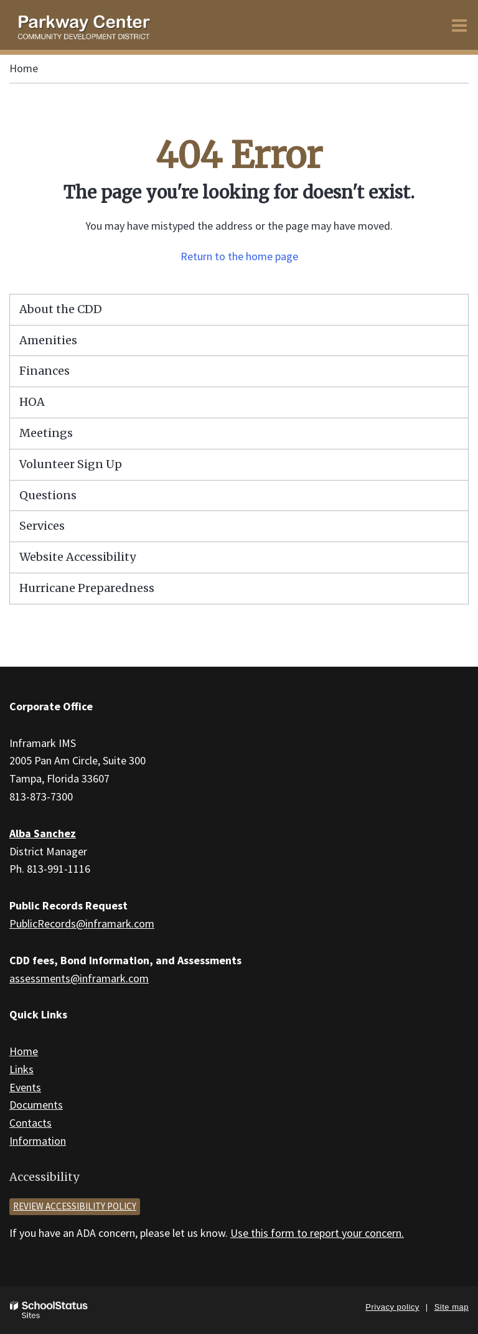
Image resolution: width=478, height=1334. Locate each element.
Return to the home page (239, 256)
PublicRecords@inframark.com (81, 923)
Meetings (46, 433)
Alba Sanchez (42, 833)
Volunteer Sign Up (70, 464)
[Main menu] (459, 25)
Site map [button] (451, 1307)
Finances (44, 371)
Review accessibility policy (74, 1206)
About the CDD (60, 309)
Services (42, 526)
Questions (48, 495)
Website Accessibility (77, 557)
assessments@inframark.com (79, 978)
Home (23, 68)
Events (25, 1087)
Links (21, 1069)
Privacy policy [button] (392, 1307)
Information (37, 1141)
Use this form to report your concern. (317, 1233)
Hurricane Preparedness (86, 588)
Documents (36, 1104)
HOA (32, 402)
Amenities (48, 340)
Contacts (30, 1123)
